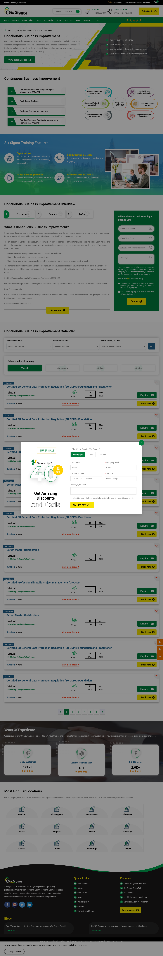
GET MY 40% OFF (82, 505)
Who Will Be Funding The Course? (85, 449)
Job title (109, 473)
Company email (112, 462)
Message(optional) (78, 484)
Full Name (75, 462)
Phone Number (77, 473)
